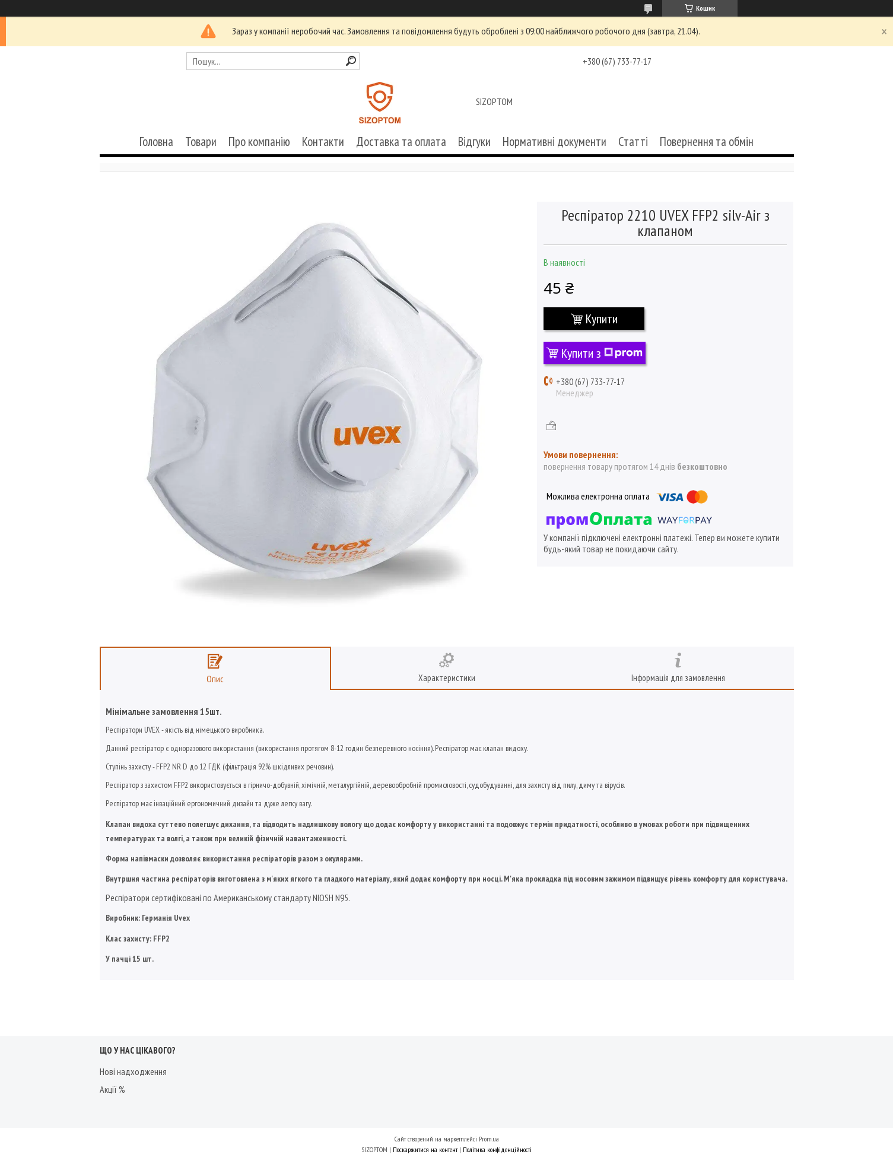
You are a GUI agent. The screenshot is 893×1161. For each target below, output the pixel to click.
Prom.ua (489, 1138)
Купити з (602, 353)
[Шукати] (351, 60)
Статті (633, 141)
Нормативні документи (554, 141)
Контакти (323, 141)
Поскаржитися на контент (425, 1149)
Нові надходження (133, 1071)
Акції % (112, 1089)
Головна (156, 141)
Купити (602, 318)
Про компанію (259, 141)
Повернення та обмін (707, 141)
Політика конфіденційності (497, 1149)
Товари (201, 141)
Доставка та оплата (401, 141)
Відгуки (474, 141)
